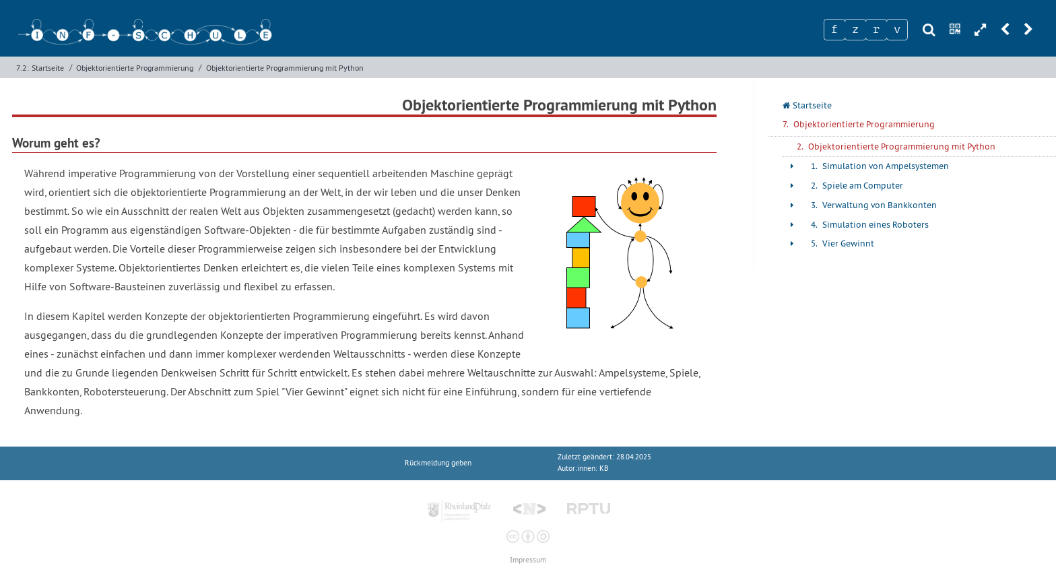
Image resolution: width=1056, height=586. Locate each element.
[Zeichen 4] (897, 29)
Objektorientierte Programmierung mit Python (285, 68)
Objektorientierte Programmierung (134, 68)
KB (603, 468)
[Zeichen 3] (876, 29)
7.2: (22, 68)
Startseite (48, 68)
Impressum (528, 560)
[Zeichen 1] (834, 29)
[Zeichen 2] (855, 29)
